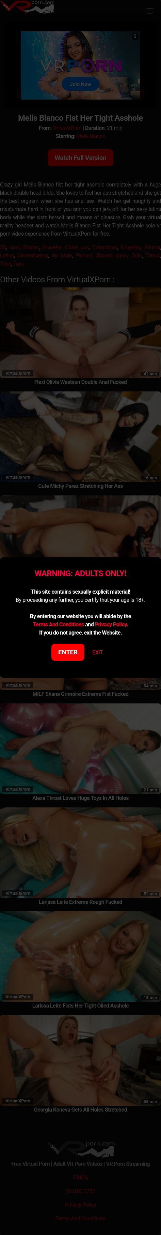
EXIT (97, 652)
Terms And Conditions (58, 624)
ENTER (68, 652)
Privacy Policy (111, 624)
